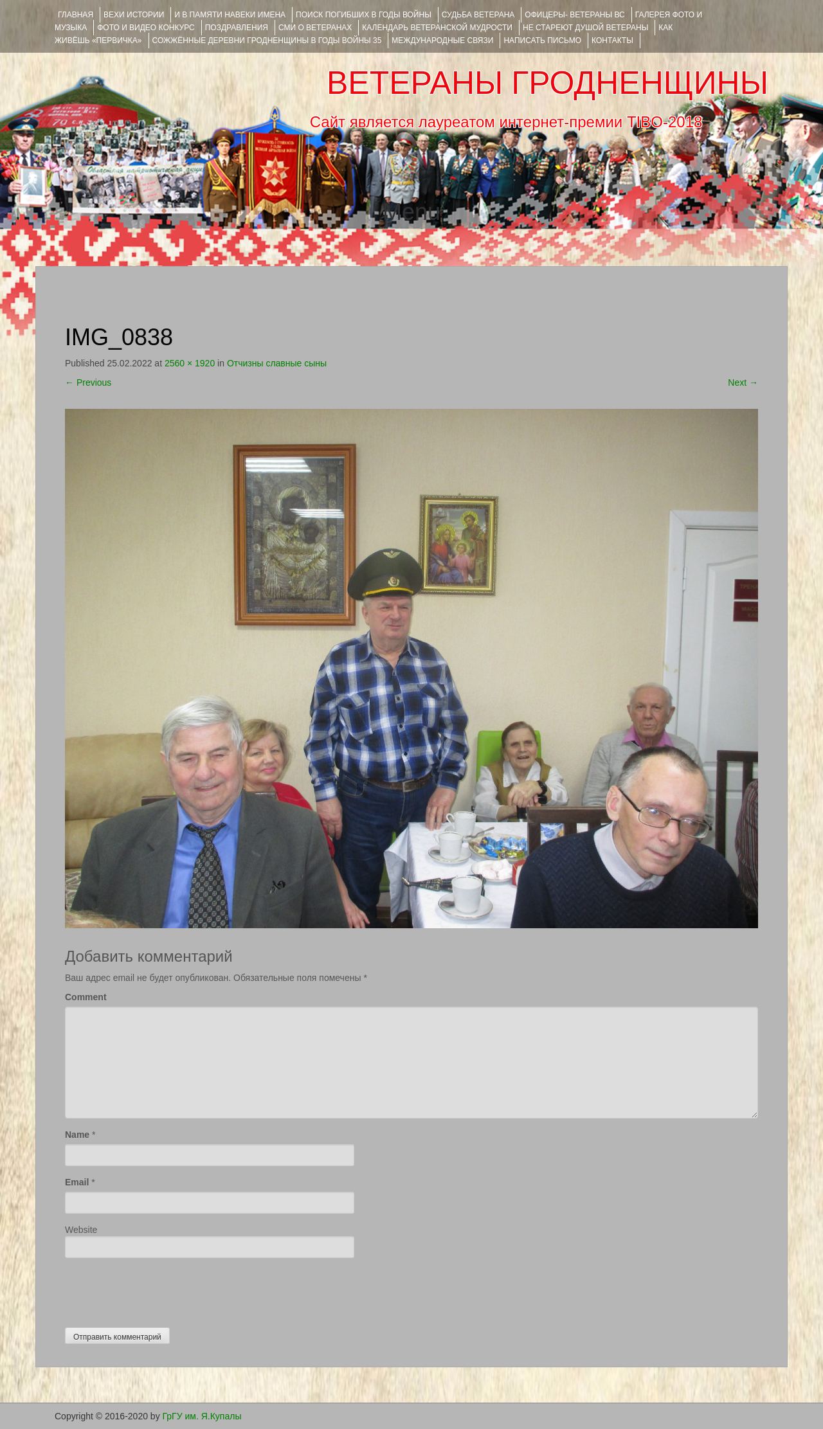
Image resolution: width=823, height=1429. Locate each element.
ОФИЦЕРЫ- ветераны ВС (574, 14)
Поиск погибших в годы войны (363, 14)
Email (77, 1182)
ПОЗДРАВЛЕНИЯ (236, 27)
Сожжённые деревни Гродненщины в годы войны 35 (267, 40)
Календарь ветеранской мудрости (437, 27)
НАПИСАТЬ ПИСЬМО (542, 40)
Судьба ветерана (478, 14)
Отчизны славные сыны (277, 363)
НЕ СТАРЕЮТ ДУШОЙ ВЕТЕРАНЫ (585, 27)
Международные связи (442, 40)
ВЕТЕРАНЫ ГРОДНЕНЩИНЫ (547, 83)
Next (743, 382)
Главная (75, 14)
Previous (88, 382)
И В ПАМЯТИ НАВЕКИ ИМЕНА (229, 14)
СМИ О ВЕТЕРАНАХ (315, 27)
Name (77, 1134)
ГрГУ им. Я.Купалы (202, 1416)
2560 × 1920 (190, 363)
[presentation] (162, 1289)
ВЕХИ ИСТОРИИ (134, 14)
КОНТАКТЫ (612, 40)
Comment (86, 997)
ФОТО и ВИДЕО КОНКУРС (145, 27)
